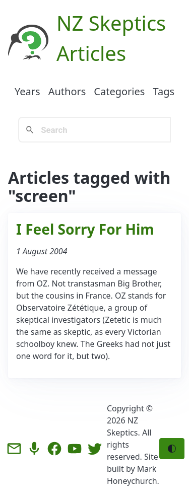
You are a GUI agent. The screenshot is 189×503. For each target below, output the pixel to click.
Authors (67, 91)
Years (27, 91)
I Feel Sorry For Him (85, 229)
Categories (119, 91)
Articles (91, 53)
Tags (163, 91)
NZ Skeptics (111, 23)
